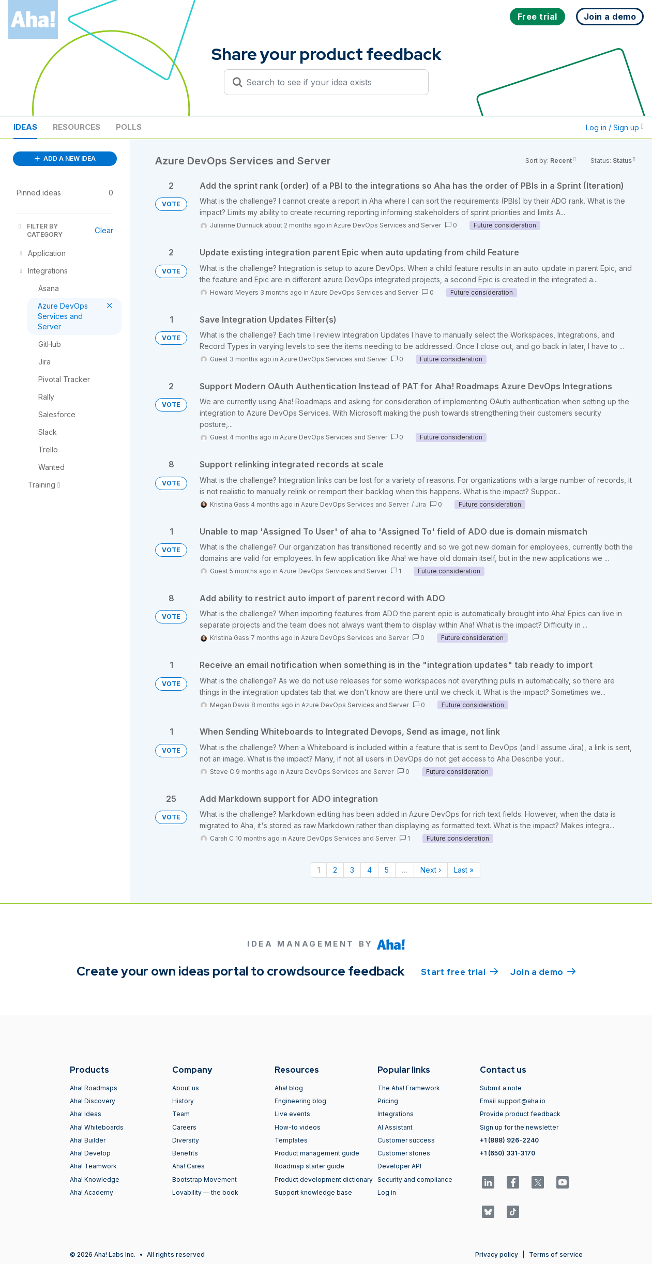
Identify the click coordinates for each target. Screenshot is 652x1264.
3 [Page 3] (352, 869)
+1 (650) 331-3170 (507, 1153)
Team (181, 1114)
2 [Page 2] (335, 869)
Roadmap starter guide (309, 1166)
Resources (76, 127)
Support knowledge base (313, 1192)
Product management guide (317, 1153)
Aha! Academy (91, 1192)
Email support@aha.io (512, 1101)
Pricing (387, 1101)
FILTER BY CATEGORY (40, 230)
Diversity (185, 1140)
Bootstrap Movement (204, 1179)
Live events (292, 1114)
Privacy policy (496, 1254)
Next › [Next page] (430, 869)
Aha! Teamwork (93, 1166)
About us (185, 1088)
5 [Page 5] (387, 869)
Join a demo (542, 971)
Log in (386, 1192)
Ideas (25, 127)
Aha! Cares (188, 1166)
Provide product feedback (520, 1114)
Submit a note (501, 1088)
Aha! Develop (90, 1153)
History (183, 1101)
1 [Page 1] (318, 869)
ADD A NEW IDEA (65, 158)
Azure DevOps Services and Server (387, 225)
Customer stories (403, 1153)
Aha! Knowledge (94, 1179)
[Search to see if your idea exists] (331, 82)
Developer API (399, 1166)
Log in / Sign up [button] (615, 127)
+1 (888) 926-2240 (509, 1140)
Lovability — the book (205, 1192)
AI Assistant (395, 1127)
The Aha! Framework (408, 1088)
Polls (129, 127)
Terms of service (556, 1254)
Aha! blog (289, 1088)
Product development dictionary (324, 1179)
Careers (184, 1127)
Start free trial (459, 971)
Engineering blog (300, 1101)
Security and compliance (414, 1179)
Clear (104, 230)
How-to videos (298, 1127)
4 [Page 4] (369, 869)
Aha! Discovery (92, 1101)
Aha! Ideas (85, 1114)
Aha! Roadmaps (93, 1088)
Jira (420, 504)
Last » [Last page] (464, 869)
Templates (291, 1140)
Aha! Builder (87, 1140)
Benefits (185, 1153)
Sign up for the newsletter (519, 1127)
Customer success (406, 1140)
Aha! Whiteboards (97, 1127)
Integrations (395, 1114)
